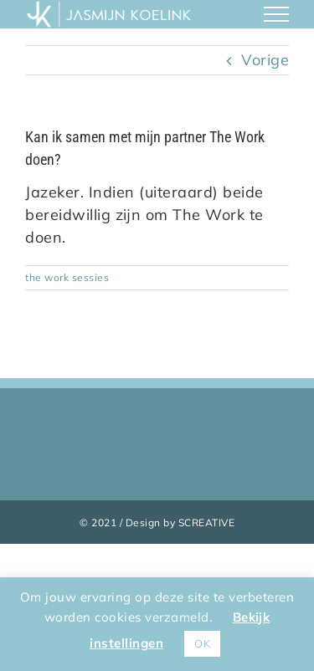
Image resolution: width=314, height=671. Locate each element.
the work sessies (67, 277)
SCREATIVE (206, 522)
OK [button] (202, 643)
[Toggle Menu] (276, 14)
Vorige (265, 59)
